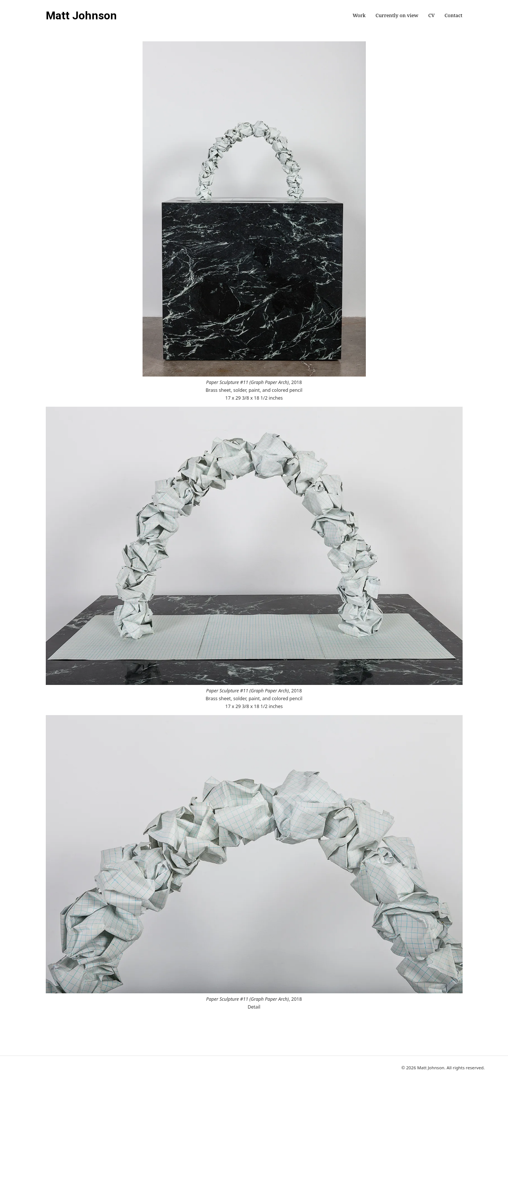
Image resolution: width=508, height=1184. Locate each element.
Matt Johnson (81, 15)
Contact (454, 15)
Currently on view (397, 15)
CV (431, 15)
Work (358, 15)
